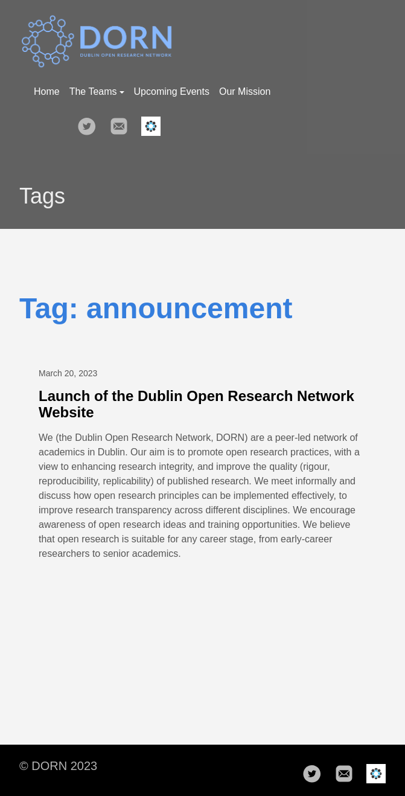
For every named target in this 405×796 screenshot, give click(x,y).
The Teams (96, 91)
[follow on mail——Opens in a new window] (122, 122)
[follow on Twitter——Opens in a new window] (90, 122)
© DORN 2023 (58, 765)
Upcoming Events (171, 91)
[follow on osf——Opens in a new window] (154, 122)
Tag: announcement (155, 308)
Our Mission (244, 91)
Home (47, 91)
